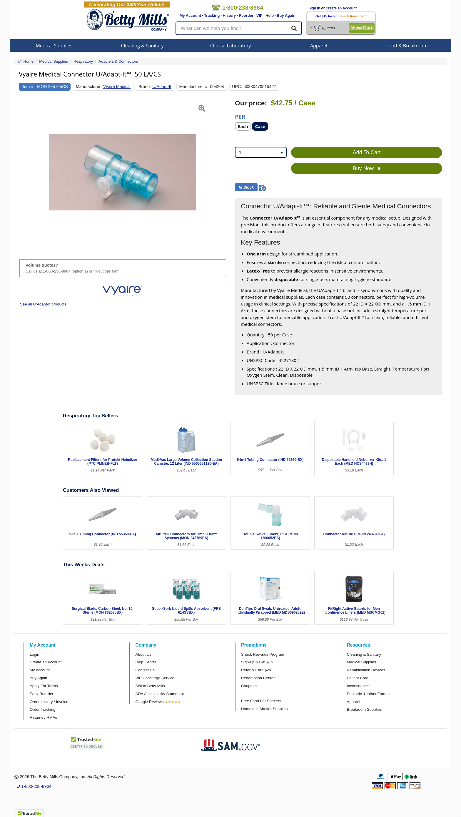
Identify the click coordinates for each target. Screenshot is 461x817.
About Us (143, 654)
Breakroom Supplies (364, 709)
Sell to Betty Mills (150, 686)
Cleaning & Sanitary (142, 45)
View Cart (362, 27)
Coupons (249, 686)
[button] (26, 172)
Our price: (251, 103)
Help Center (146, 662)
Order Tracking (42, 709)
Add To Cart (367, 152)
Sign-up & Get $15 (257, 662)
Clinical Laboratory (230, 45)
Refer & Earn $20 (256, 670)
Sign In (314, 8)
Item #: (28, 86)
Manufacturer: (89, 86)
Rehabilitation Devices (366, 670)
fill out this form (106, 271)
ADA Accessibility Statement (160, 694)
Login (34, 654)
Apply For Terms (44, 686)
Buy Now (367, 168)
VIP (259, 15)
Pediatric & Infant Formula (369, 694)
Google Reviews (150, 702)
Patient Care (357, 678)
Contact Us (145, 670)
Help (269, 15)
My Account (190, 15)
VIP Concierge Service (155, 678)
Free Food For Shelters (261, 701)
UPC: (237, 86)
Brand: (144, 86)
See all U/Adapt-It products (43, 304)
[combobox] (261, 152)
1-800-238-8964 (57, 271)
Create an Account (341, 8)
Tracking (212, 15)
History (229, 15)
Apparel (318, 45)
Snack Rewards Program (262, 654)
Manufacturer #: (194, 86)
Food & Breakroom (406, 45)
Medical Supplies (54, 45)
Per (240, 116)
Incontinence (358, 686)
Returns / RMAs (43, 717)
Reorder (246, 15)
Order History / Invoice (49, 702)
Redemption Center (258, 678)
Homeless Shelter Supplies (264, 709)
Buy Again (286, 15)
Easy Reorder (42, 694)
